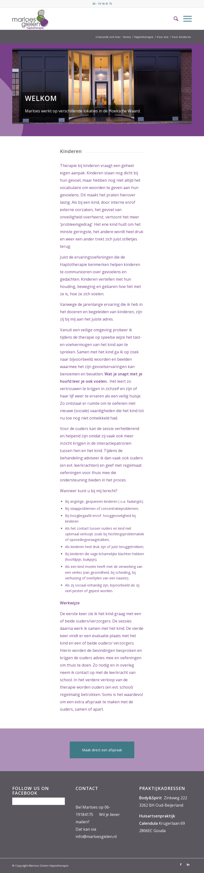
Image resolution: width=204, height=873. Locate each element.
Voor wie (163, 37)
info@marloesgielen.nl (96, 836)
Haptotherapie (143, 37)
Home (127, 37)
